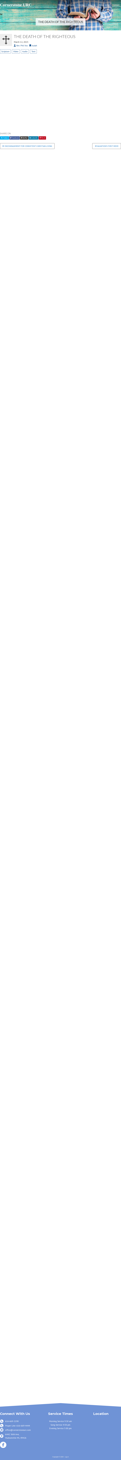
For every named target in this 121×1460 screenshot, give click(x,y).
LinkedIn (33, 138)
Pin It (42, 138)
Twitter (4, 138)
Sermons (70, 5)
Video (15, 51)
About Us (91, 5)
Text (33, 51)
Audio (25, 51)
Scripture (5, 51)
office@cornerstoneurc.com (18, 1430)
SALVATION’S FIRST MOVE (106, 146)
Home (61, 5)
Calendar (80, 5)
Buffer (24, 138)
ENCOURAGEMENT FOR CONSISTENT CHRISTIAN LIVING (27, 146)
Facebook (14, 138)
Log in (67, 1457)
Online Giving (104, 5)
